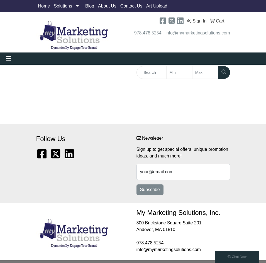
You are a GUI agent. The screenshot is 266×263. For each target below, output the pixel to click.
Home (44, 6)
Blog (89, 6)
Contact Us (131, 6)
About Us (107, 6)
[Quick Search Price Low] (179, 72)
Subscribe (150, 189)
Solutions (63, 6)
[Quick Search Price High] (205, 72)
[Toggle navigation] (8, 58)
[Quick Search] (151, 72)
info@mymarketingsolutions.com (197, 33)
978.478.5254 (148, 33)
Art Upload (156, 6)
